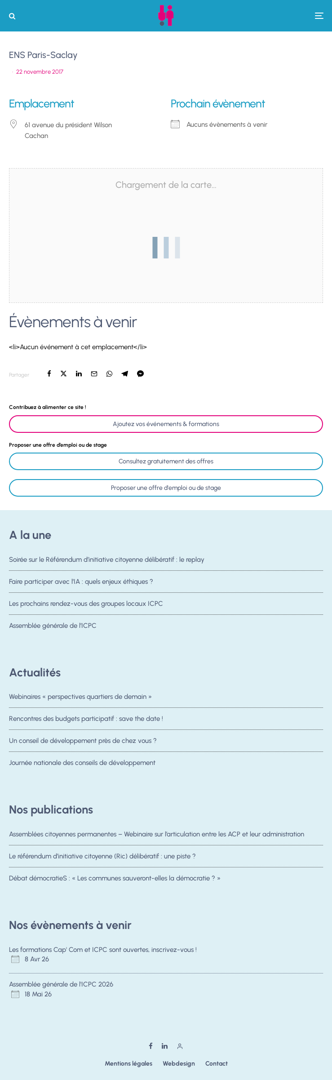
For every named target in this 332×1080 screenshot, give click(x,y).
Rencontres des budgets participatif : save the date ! (86, 719)
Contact (216, 1063)
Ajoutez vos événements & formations (166, 424)
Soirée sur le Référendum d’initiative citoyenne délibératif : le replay (106, 560)
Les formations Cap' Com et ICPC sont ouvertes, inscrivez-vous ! (103, 950)
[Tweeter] (63, 373)
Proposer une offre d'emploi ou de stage (166, 488)
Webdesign (179, 1063)
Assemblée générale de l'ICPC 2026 (61, 984)
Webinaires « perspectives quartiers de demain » (80, 697)
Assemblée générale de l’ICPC (53, 629)
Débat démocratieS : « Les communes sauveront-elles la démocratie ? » (115, 879)
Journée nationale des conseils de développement (82, 767)
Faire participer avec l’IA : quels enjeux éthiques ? (81, 582)
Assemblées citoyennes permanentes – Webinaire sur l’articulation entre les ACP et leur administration (156, 834)
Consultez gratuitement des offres (166, 461)
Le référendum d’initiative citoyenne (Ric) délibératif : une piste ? (102, 856)
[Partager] (49, 373)
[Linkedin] (164, 1046)
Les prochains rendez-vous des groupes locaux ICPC (86, 604)
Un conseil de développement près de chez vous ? (83, 742)
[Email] (94, 373)
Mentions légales (128, 1063)
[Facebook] (150, 1046)
